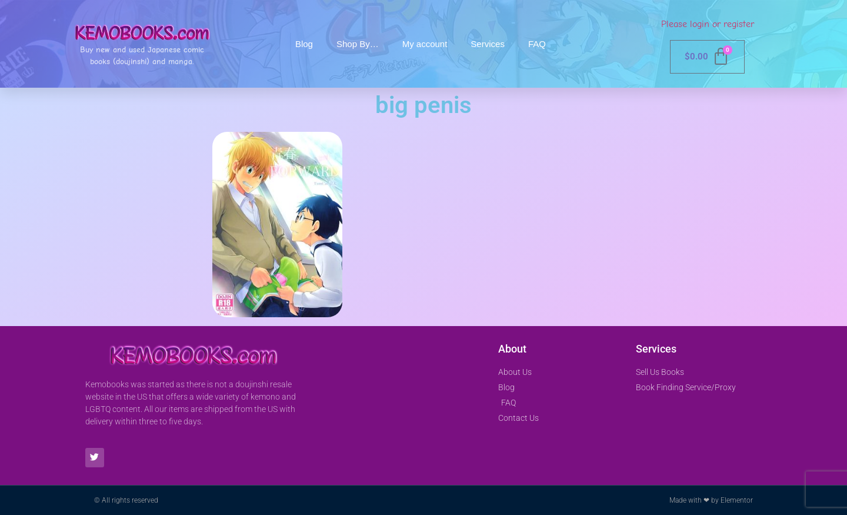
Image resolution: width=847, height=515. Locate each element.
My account (425, 44)
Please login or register (707, 24)
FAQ (537, 44)
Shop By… (357, 44)
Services (488, 44)
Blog (304, 44)
